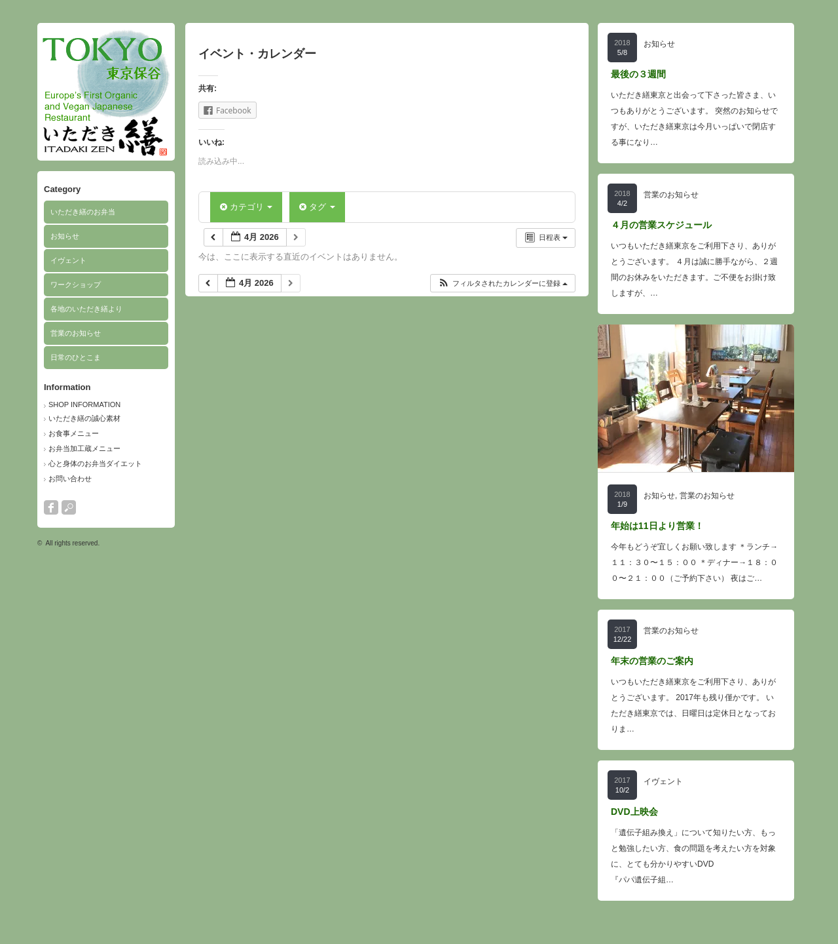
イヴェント (68, 260)
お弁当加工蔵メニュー (84, 448)
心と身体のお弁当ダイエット (95, 463)
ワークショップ (75, 284)
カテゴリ (246, 207)
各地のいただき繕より (86, 309)
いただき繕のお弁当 (82, 212)
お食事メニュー (73, 433)
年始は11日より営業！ (657, 526)
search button (69, 507)
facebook (51, 507)
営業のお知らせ (75, 333)
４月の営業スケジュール (661, 225)
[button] (502, 283)
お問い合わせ (70, 478)
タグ (317, 207)
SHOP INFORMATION (84, 404)
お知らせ (64, 236)
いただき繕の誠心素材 (84, 418)
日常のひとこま (75, 357)
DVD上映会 (634, 811)
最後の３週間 (638, 74)
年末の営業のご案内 (652, 661)
